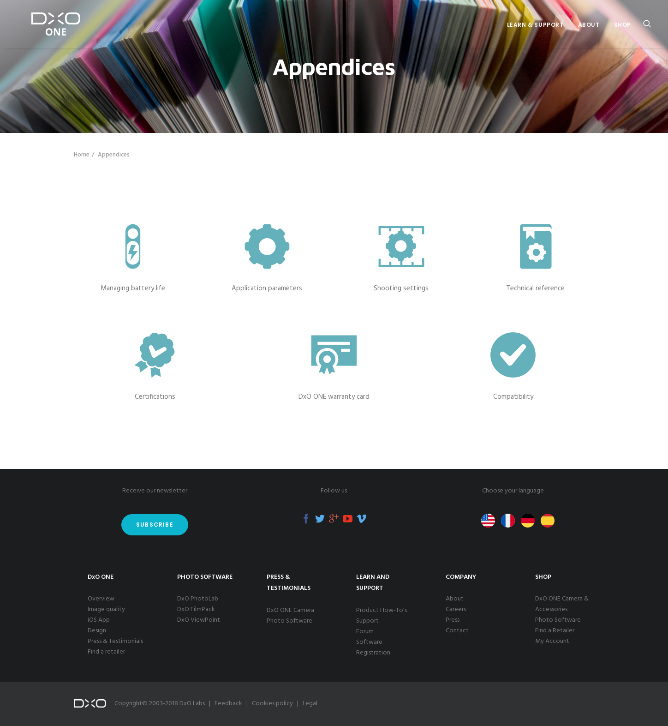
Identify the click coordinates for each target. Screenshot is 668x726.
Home (81, 155)
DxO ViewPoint (198, 620)
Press (452, 620)
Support (367, 621)
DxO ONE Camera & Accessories (562, 604)
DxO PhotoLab (197, 599)
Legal (310, 703)
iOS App (99, 620)
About (589, 25)
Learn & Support (535, 25)
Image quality (106, 609)
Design (97, 630)
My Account (552, 641)
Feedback (228, 703)
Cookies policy (272, 703)
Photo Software (289, 621)
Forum (365, 631)
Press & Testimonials (115, 641)
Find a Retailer (554, 630)
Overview (101, 599)
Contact (457, 630)
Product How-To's (381, 610)
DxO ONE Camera (290, 610)
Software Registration (373, 647)
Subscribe (154, 524)
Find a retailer (106, 652)
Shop (622, 25)
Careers (456, 609)
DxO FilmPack (196, 609)
